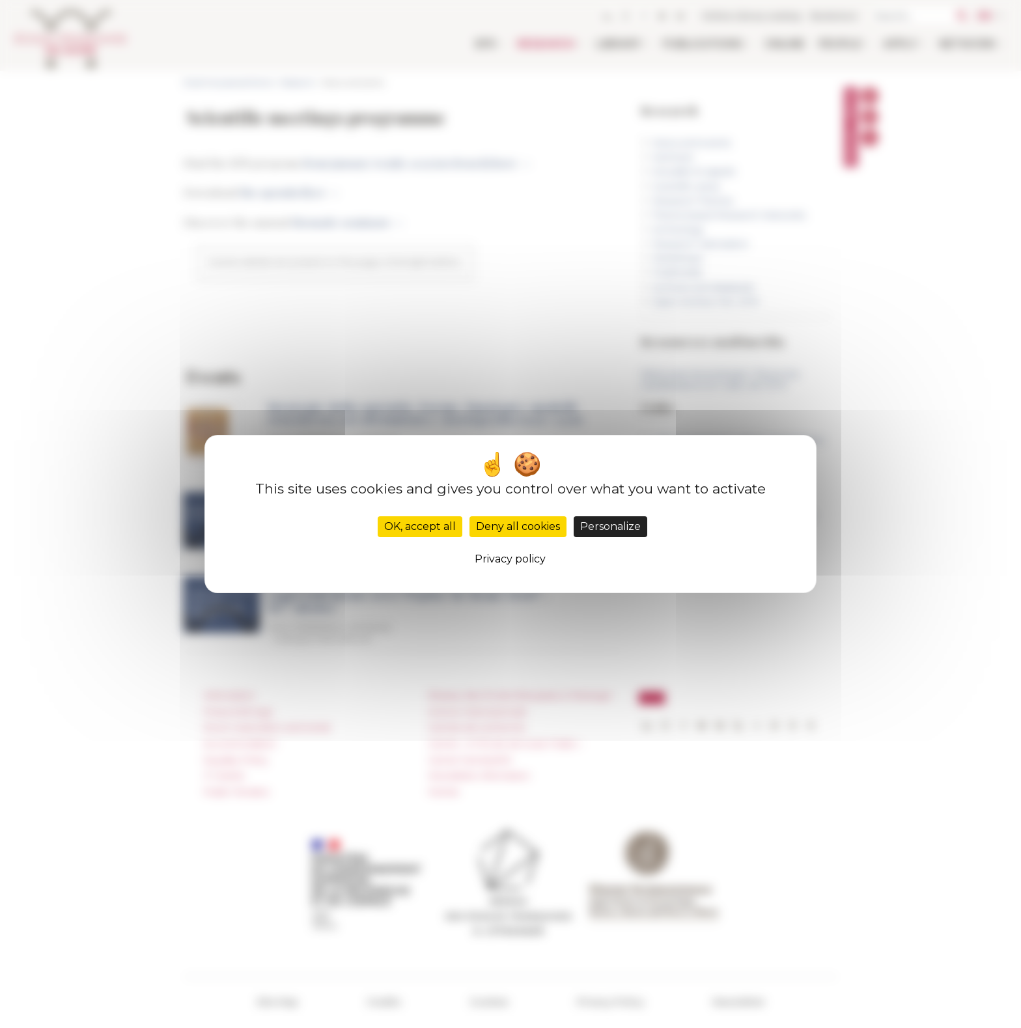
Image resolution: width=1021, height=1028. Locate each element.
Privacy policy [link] (510, 559)
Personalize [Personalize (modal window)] (610, 526)
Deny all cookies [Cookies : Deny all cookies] (518, 526)
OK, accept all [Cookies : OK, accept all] (420, 526)
